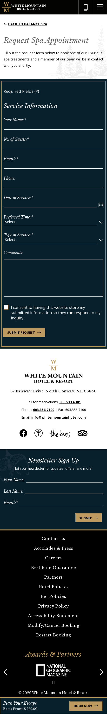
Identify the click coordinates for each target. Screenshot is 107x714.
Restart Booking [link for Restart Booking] (53, 635)
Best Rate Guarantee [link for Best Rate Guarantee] (53, 567)
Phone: (10, 178)
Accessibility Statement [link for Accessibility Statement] (53, 615)
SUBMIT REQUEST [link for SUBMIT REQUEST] (24, 332)
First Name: (14, 479)
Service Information (30, 105)
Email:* (11, 502)
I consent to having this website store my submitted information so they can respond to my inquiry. (55, 313)
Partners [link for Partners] (53, 577)
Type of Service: (18, 234)
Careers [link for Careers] (53, 557)
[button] (5, 672)
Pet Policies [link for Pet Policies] (53, 596)
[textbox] (50, 222)
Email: (11, 158)
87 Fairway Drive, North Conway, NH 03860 (53, 391)
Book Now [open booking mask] (86, 706)
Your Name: (15, 119)
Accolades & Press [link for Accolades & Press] (53, 548)
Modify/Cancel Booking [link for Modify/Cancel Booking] (53, 625)
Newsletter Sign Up (53, 460)
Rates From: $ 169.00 (20, 709)
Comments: (13, 252)
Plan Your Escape (20, 703)
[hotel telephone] (86, 7)
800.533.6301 (70, 402)
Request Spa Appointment (46, 40)
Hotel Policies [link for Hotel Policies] (53, 586)
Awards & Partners (53, 654)
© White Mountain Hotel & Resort (53, 693)
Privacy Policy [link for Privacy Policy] (53, 606)
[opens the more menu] (100, 7)
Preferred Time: (18, 217)
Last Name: (14, 491)
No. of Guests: (16, 139)
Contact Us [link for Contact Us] (53, 538)
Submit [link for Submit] (88, 518)
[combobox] (53, 222)
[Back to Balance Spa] (25, 24)
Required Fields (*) (21, 91)
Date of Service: (18, 197)
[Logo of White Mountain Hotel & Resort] (24, 7)
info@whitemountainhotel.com (58, 417)
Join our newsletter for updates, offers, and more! (53, 468)
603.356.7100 (43, 409)
